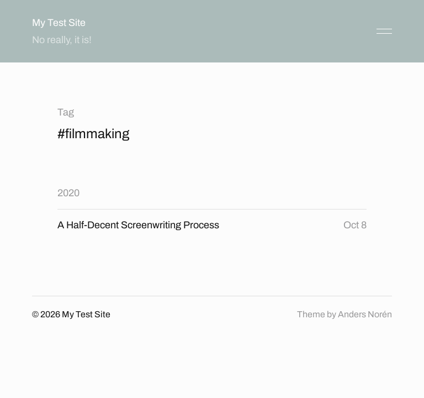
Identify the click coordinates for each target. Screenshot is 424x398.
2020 (68, 192)
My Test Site (59, 22)
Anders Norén (365, 314)
